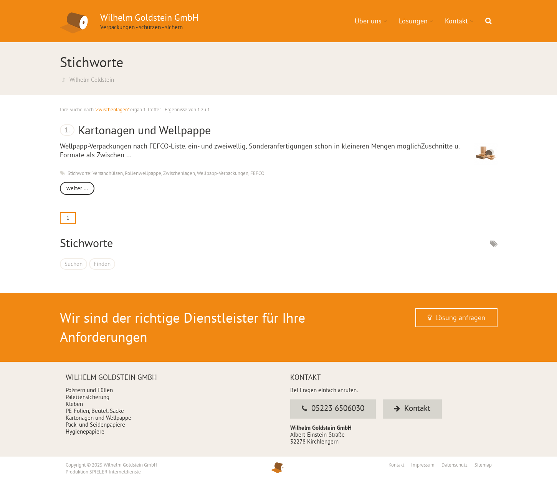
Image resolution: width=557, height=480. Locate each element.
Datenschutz (455, 465)
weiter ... (77, 188)
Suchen (73, 263)
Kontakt (456, 20)
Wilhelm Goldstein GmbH (130, 465)
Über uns (368, 20)
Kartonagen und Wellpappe (144, 129)
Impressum (423, 465)
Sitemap (483, 465)
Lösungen (413, 20)
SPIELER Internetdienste (115, 471)
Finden (102, 263)
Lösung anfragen (456, 317)
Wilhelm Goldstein (91, 79)
